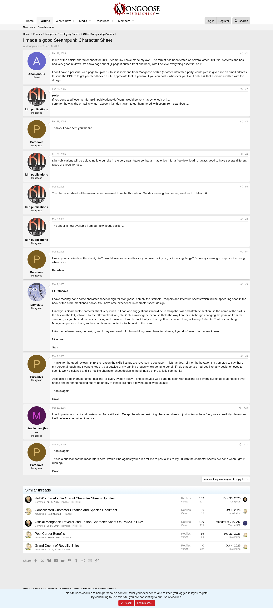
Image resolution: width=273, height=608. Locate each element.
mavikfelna (40, 514)
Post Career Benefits (50, 534)
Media (83, 20)
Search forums (46, 27)
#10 (246, 407)
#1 (246, 53)
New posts (29, 27)
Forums (44, 20)
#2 (246, 89)
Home (30, 20)
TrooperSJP (234, 525)
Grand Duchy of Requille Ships (57, 545)
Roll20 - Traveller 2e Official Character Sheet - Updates (75, 498)
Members (124, 20)
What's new (63, 20)
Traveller (65, 502)
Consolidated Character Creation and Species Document (76, 510)
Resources (103, 20)
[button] (73, 20)
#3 (246, 121)
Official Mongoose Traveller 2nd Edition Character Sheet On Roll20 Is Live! (89, 522)
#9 (246, 356)
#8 (246, 284)
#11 (246, 444)
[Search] (241, 20)
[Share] (241, 53)
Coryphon (40, 502)
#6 (246, 219)
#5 (246, 186)
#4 (246, 154)
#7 (246, 251)
